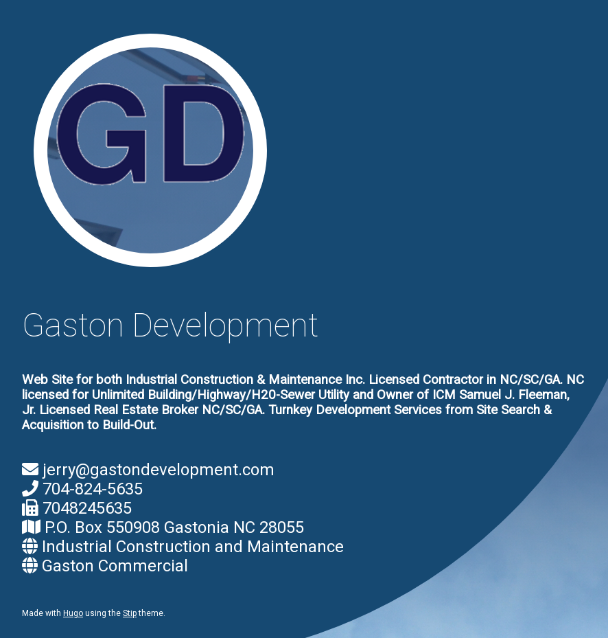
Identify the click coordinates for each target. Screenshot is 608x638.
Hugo (73, 613)
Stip (130, 613)
